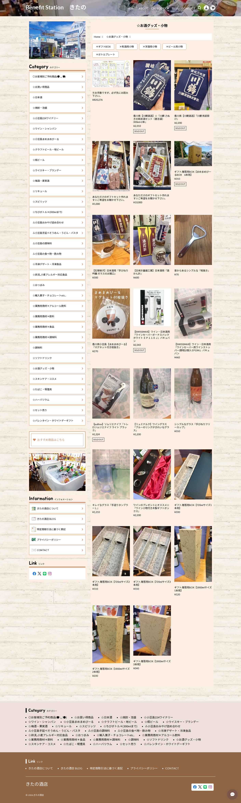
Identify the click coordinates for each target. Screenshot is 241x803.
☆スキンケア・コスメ (58, 378)
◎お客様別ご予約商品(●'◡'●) (58, 76)
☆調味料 (58, 347)
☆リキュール (58, 191)
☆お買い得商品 (58, 86)
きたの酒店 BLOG (57, 519)
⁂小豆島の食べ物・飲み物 (58, 253)
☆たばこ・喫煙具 (58, 389)
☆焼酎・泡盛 (58, 107)
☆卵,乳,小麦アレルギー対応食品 (58, 274)
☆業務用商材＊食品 (58, 326)
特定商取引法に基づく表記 (57, 529)
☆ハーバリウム (58, 399)
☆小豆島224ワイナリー (58, 118)
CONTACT (188, 8)
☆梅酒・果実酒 (58, 180)
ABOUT (144, 8)
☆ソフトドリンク (58, 358)
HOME (132, 8)
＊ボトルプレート (105, 54)
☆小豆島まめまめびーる (58, 139)
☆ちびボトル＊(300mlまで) (58, 212)
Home (97, 36)
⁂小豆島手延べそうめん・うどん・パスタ (58, 232)
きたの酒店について (57, 508)
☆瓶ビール (58, 159)
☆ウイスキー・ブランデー (58, 170)
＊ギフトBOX (103, 46)
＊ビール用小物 (174, 46)
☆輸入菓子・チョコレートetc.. (58, 295)
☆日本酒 (58, 97)
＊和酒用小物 (126, 46)
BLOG (175, 8)
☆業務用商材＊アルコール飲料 (58, 305)
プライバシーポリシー (57, 540)
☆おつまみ (58, 285)
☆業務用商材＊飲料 (58, 316)
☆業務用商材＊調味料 (58, 337)
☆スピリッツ (58, 201)
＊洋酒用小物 (150, 46)
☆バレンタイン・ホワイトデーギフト (58, 420)
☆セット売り (58, 410)
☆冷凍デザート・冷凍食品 (58, 264)
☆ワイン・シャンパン (58, 128)
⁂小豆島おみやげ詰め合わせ (58, 222)
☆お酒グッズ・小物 (58, 368)
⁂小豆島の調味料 (58, 243)
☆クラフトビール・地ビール (58, 149)
